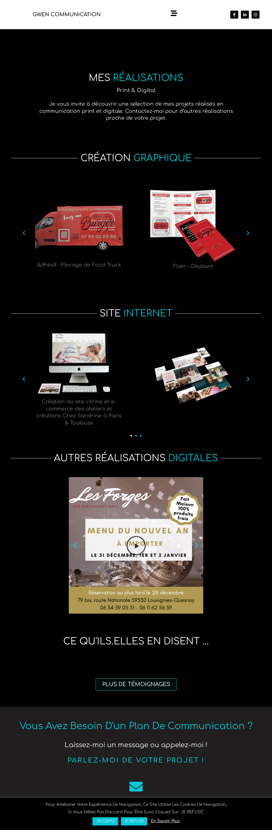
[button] (24, 233)
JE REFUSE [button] (134, 821)
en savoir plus (165, 821)
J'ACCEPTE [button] (105, 821)
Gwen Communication (67, 14)
